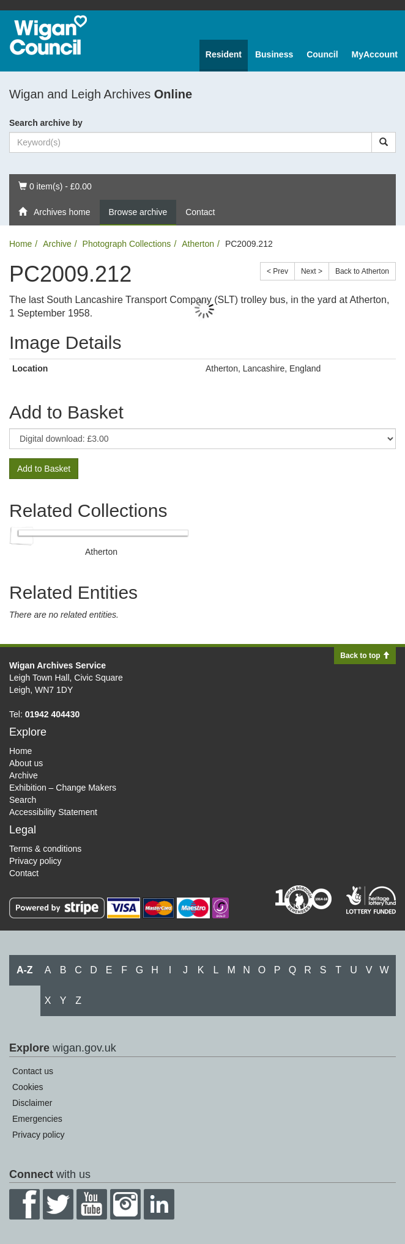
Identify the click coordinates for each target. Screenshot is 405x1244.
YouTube (91, 1204)
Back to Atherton (362, 271)
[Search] (383, 142)
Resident (224, 54)
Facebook (24, 1204)
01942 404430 (52, 714)
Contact (200, 212)
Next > (311, 271)
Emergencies (37, 1119)
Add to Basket (43, 469)
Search (22, 800)
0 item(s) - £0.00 (55, 185)
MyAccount (375, 54)
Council (322, 54)
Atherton (198, 244)
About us (26, 763)
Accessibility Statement (53, 812)
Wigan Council (48, 35)
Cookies (27, 1087)
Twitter (58, 1204)
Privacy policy (35, 861)
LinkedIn (159, 1204)
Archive (57, 244)
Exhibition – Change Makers (62, 787)
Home (20, 244)
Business (274, 54)
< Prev (277, 271)
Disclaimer (32, 1103)
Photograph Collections (127, 244)
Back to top (365, 655)
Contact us (32, 1071)
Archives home (54, 212)
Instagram (125, 1204)
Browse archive (138, 212)
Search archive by (46, 123)
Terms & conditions (45, 849)
